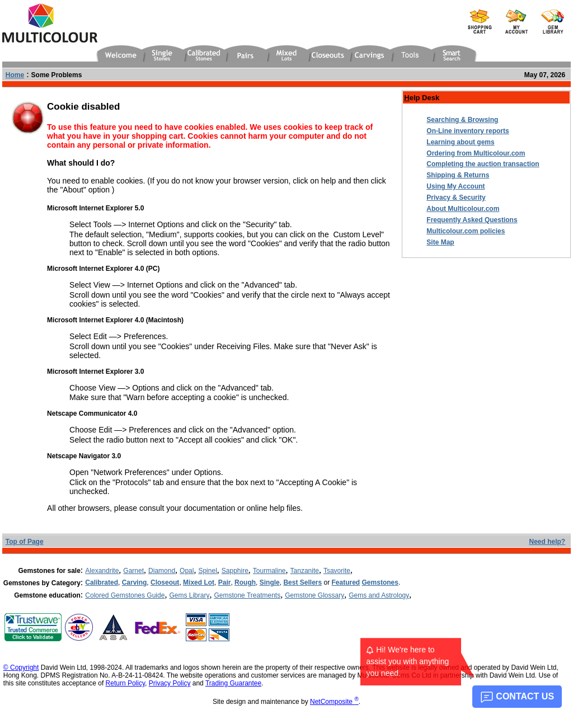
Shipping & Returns (457, 175)
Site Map (440, 242)
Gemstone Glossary (314, 595)
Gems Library (189, 595)
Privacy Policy (170, 683)
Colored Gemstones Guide (125, 595)
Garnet (133, 571)
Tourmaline (269, 571)
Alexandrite (102, 571)
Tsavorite (336, 571)
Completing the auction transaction (482, 164)
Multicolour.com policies (465, 231)
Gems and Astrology (379, 595)
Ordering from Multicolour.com (475, 153)
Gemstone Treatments (247, 595)
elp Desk (421, 97)
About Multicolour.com (462, 209)
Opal (187, 571)
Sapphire (235, 571)
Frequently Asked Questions (471, 220)
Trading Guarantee (233, 683)
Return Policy (125, 683)
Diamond (161, 571)
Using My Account (455, 186)
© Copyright (21, 667)
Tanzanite (304, 571)
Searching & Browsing (462, 120)
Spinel (207, 571)
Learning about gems (460, 142)
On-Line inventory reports (467, 131)
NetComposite (334, 702)
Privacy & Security (455, 197)
